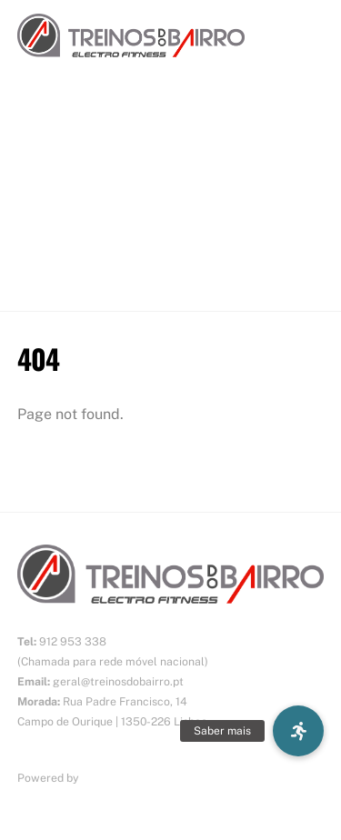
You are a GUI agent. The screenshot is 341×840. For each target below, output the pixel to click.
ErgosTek (106, 778)
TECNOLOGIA (61, 191)
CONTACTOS (58, 265)
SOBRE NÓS (56, 155)
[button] (298, 730)
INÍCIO (37, 117)
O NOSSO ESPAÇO (76, 228)
